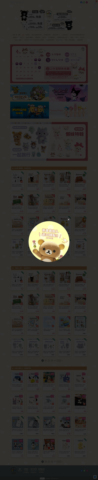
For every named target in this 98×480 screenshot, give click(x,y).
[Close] (68, 219)
